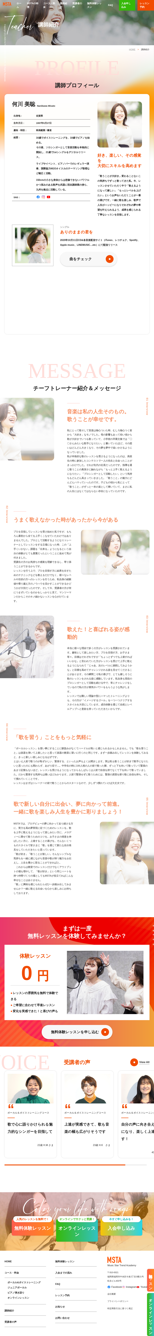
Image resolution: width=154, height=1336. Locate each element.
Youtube (141, 1287)
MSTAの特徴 (32, 5)
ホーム (19, 5)
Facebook (113, 1287)
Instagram (128, 1287)
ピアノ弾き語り (16, 1292)
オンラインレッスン (18, 1298)
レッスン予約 (62, 1295)
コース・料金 (49, 5)
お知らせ (60, 1306)
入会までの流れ (63, 1272)
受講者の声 (77, 5)
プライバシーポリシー (117, 1301)
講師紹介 (63, 5)
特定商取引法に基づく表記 (120, 1308)
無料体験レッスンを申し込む (75, 1032)
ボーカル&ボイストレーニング (24, 1282)
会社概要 (111, 1294)
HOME (132, 49)
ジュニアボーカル (17, 1287)
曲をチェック (80, 259)
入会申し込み (126, 5)
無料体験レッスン (94, 5)
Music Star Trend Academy (121, 1262)
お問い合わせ (62, 1318)
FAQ (110, 5)
